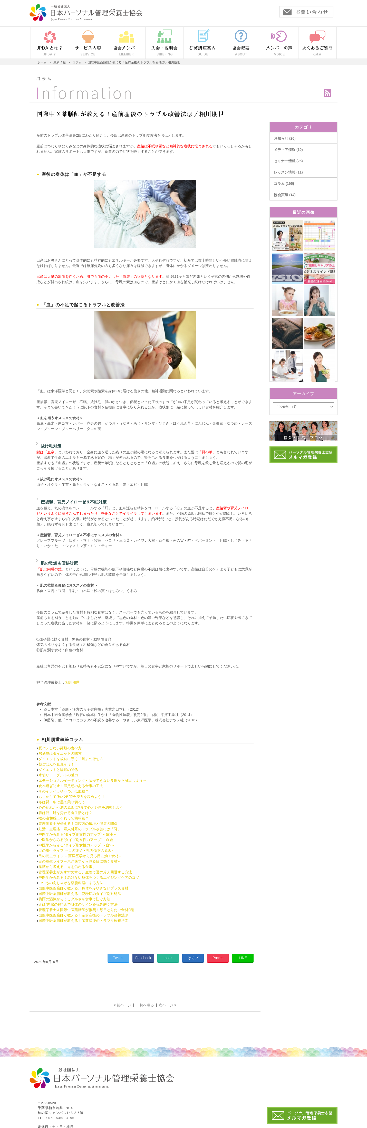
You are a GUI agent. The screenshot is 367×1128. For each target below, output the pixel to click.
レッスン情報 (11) (288, 172)
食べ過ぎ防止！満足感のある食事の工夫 (70, 786)
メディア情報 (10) (288, 150)
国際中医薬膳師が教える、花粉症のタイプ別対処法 (79, 894)
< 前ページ (122, 1005)
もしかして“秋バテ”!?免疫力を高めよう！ (71, 797)
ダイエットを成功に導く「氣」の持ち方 (70, 759)
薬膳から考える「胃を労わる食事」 (67, 867)
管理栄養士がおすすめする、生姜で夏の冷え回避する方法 (85, 872)
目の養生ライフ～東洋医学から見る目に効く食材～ (79, 861)
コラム (44, 78)
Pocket (218, 958)
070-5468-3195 (61, 1118)
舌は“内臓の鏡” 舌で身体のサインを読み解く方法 (77, 904)
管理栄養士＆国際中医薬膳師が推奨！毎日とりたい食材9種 (86, 910)
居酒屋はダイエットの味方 (60, 753)
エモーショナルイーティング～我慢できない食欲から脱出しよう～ (92, 780)
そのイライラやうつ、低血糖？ (63, 791)
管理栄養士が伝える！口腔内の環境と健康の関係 (78, 823)
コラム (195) (284, 183)
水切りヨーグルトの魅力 (58, 775)
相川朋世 (72, 682)
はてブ (193, 958)
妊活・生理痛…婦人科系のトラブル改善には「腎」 (79, 829)
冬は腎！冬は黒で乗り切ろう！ (63, 802)
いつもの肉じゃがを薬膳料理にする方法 (70, 883)
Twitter (118, 958)
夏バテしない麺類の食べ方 (60, 748)
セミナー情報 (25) (288, 161)
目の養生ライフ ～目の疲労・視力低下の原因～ (76, 850)
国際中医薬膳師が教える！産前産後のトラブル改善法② (83, 921)
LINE (243, 958)
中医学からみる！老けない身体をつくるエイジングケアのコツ (88, 877)
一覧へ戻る (145, 1005)
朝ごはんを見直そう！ (56, 764)
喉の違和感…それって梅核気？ (63, 818)
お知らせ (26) (285, 138)
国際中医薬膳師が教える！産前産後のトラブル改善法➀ (83, 915)
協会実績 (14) (285, 195)
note (168, 958)
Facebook (143, 958)
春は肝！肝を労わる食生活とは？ (65, 813)
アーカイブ (303, 393)
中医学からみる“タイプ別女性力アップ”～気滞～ (77, 834)
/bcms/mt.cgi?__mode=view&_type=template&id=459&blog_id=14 (303, 406)
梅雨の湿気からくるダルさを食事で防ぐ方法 (74, 899)
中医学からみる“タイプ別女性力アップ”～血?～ (76, 845)
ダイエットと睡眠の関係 (58, 770)
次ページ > (167, 1005)
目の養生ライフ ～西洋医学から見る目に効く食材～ (80, 856)
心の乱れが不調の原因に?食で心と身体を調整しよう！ (82, 807)
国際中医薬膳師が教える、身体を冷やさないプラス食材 (83, 888)
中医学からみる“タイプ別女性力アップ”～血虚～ (77, 840)
